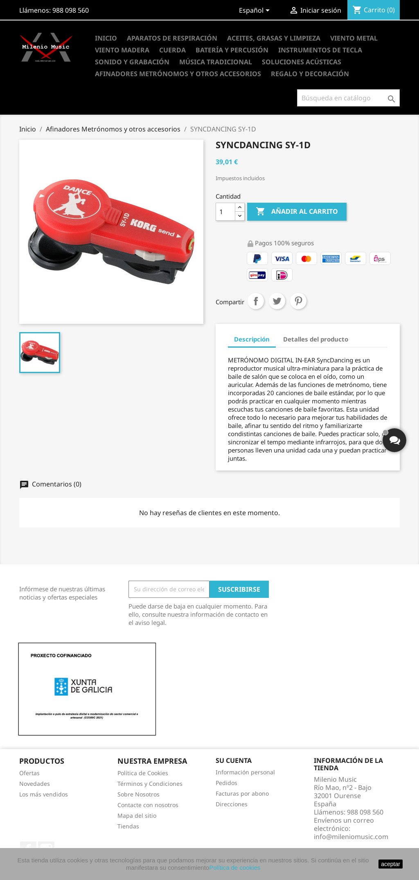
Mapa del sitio (136, 815)
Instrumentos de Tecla (320, 49)
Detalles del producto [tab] (315, 339)
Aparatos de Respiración (172, 38)
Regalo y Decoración (310, 73)
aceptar (390, 864)
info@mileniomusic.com (351, 836)
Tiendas (128, 826)
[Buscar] (348, 97)
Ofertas (29, 773)
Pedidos (226, 783)
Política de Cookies (142, 773)
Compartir (256, 301)
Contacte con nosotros (147, 805)
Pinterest (298, 301)
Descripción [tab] (252, 339)
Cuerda (172, 49)
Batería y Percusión (232, 49)
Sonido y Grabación (132, 61)
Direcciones (232, 804)
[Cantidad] (225, 212)
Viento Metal (354, 38)
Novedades (34, 783)
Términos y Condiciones (149, 783)
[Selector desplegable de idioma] (256, 11)
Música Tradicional (215, 61)
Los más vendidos (43, 794)
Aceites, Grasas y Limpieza (273, 38)
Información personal (245, 772)
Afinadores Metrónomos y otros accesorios (178, 73)
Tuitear (277, 301)
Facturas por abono (242, 793)
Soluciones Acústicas (301, 61)
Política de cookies (234, 867)
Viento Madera (122, 49)
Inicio (106, 38)
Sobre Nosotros (138, 794)
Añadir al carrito (297, 211)
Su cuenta (234, 760)
